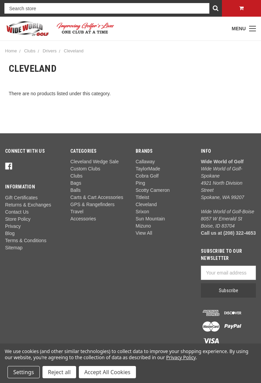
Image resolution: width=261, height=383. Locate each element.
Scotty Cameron (153, 190)
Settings (23, 372)
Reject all (59, 372)
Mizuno (143, 226)
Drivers (49, 50)
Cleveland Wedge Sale (94, 161)
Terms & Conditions (25, 240)
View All (144, 233)
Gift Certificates (21, 197)
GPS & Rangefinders (92, 204)
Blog (10, 233)
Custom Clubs (85, 168)
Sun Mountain (150, 218)
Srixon (142, 211)
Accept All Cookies (107, 372)
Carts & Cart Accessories (96, 197)
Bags (75, 183)
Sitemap (13, 247)
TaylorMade (148, 168)
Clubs (29, 50)
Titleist (142, 197)
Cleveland (74, 50)
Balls (75, 190)
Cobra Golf (147, 176)
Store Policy (18, 219)
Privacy (13, 226)
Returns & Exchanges (28, 204)
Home (11, 50)
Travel (76, 211)
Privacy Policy (181, 357)
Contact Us (17, 212)
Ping (140, 183)
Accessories (83, 218)
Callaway (145, 161)
